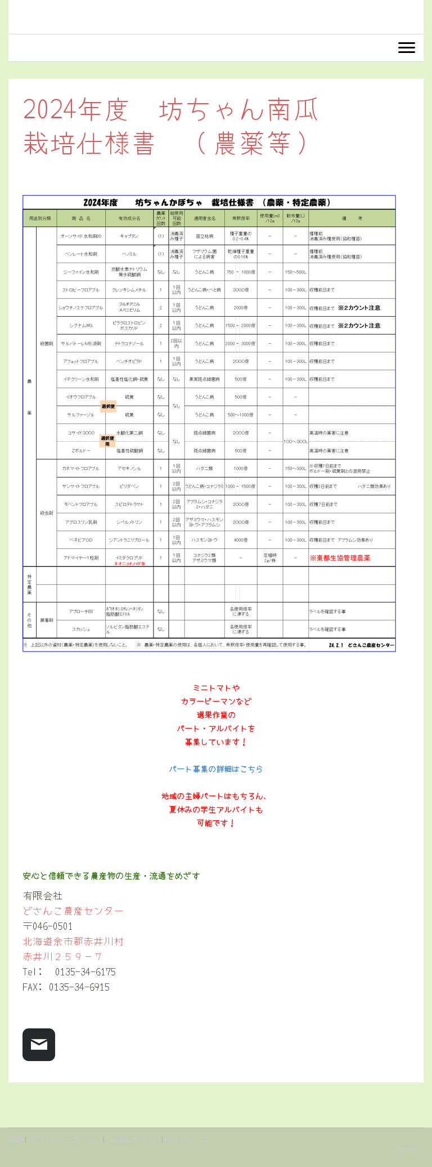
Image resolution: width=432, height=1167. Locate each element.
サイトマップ (187, 1139)
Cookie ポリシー (133, 1139)
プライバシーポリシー (64, 1139)
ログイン (409, 1150)
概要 (15, 1139)
